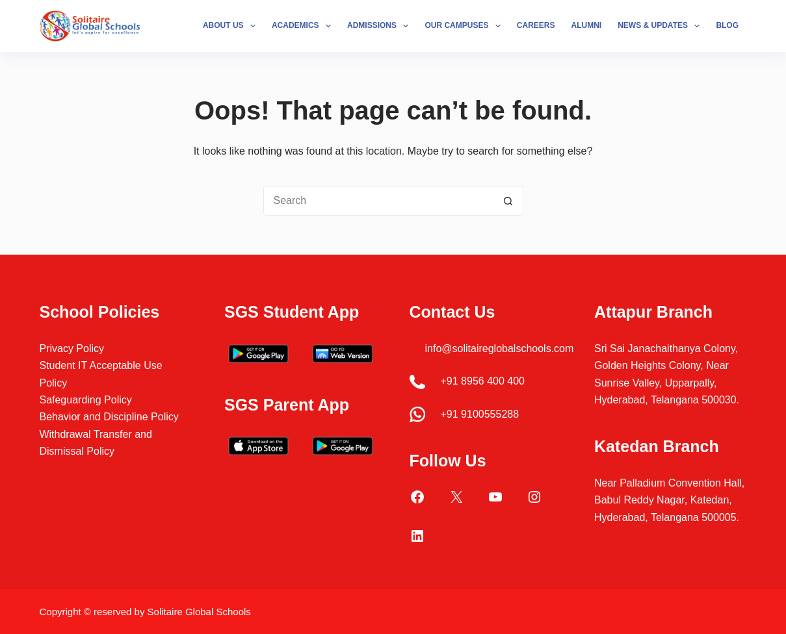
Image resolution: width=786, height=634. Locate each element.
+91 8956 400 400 (483, 381)
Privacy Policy (71, 348)
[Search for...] (378, 201)
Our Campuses (465, 26)
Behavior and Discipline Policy (108, 416)
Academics (304, 26)
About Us (232, 26)
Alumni (586, 25)
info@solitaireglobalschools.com (499, 348)
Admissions (380, 26)
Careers (536, 25)
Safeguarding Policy (85, 399)
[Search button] (508, 201)
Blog (727, 25)
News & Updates (661, 26)
